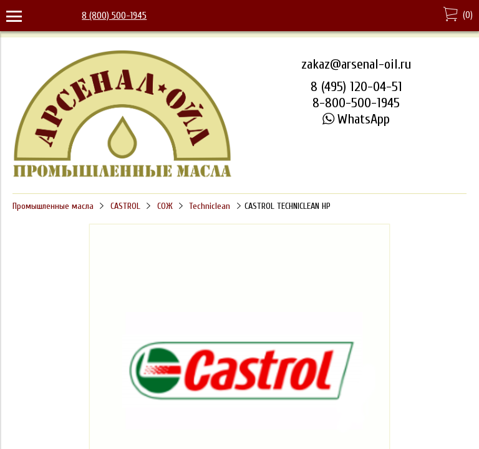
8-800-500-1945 (356, 103)
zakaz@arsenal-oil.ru (356, 64)
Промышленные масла (53, 206)
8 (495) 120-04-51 (356, 87)
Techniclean (209, 206)
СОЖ (165, 206)
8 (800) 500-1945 (114, 15)
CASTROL (125, 206)
